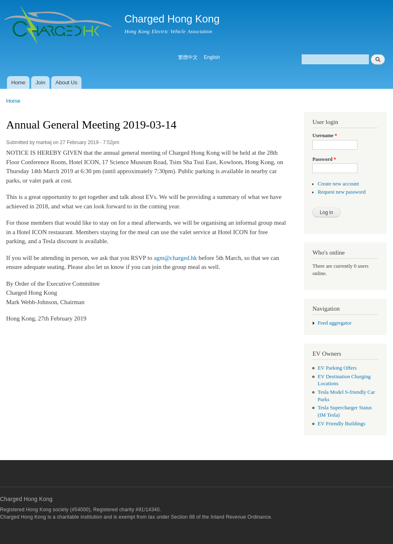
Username (324, 135)
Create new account (338, 184)
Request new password (342, 192)
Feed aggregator (335, 323)
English (212, 57)
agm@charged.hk (175, 258)
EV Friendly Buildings (341, 424)
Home (18, 82)
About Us (66, 82)
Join (40, 82)
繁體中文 (188, 57)
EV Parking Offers (337, 368)
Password (324, 159)
